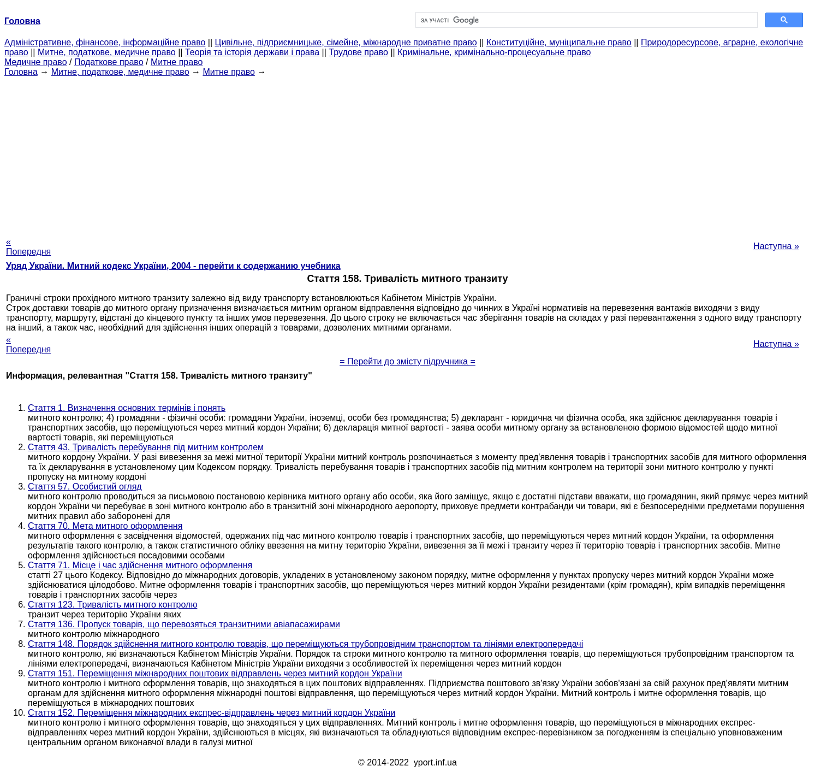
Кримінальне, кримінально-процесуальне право (494, 52)
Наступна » (776, 246)
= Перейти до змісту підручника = (407, 361)
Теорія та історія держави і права (252, 52)
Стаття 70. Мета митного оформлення (105, 526)
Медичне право (35, 62)
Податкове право (109, 62)
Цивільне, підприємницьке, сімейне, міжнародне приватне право (346, 42)
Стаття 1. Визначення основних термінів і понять (126, 407)
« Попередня (28, 246)
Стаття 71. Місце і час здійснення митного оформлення (140, 565)
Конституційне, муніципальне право (559, 42)
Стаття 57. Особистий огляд (85, 486)
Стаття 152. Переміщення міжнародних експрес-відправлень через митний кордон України (211, 712)
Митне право (177, 62)
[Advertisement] (407, 153)
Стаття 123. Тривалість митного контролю (112, 604)
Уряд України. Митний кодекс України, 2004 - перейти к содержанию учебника (173, 265)
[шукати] (586, 20)
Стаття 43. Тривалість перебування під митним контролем (146, 447)
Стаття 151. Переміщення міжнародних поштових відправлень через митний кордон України (215, 673)
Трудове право (358, 52)
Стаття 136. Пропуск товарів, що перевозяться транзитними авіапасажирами (184, 624)
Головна (21, 71)
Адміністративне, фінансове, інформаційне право (104, 42)
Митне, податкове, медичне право (107, 52)
